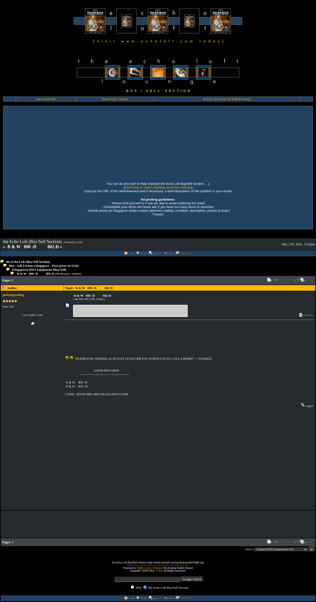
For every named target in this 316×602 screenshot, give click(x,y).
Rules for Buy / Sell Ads (115, 99)
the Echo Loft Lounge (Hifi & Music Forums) (227, 99)
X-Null (159, 570)
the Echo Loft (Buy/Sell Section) (28, 262)
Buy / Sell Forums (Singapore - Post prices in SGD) (44, 266)
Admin (75, 273)
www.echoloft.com (46, 99)
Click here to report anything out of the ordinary (158, 187)
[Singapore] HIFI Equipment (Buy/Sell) (39, 269)
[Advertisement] (158, 143)
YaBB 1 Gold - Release (149, 568)
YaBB (80, 242)
